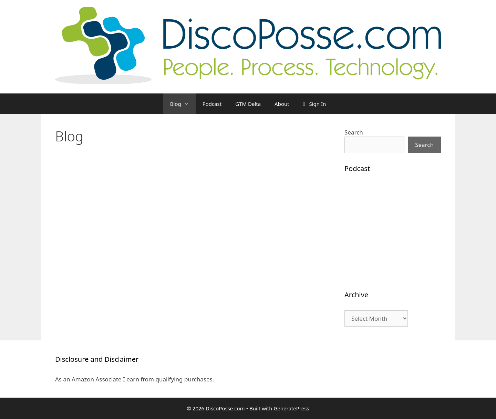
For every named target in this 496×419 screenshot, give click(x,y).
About (282, 103)
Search (353, 132)
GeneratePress (291, 408)
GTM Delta (248, 103)
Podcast (212, 103)
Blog (183, 103)
